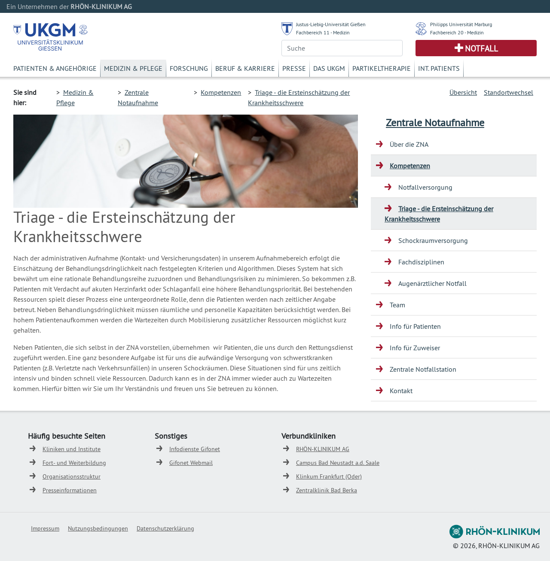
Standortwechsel (508, 92)
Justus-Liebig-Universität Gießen (331, 24)
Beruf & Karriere (245, 68)
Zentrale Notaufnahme (435, 122)
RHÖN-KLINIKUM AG (322, 449)
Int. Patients (439, 68)
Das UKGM (329, 68)
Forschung (189, 68)
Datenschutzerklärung (165, 528)
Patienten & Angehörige (55, 68)
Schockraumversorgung (433, 240)
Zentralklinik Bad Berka (326, 490)
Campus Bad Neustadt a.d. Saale (337, 463)
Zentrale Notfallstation (423, 369)
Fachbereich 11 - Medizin (323, 32)
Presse (294, 68)
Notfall (481, 48)
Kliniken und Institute (72, 449)
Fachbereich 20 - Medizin (457, 32)
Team (397, 304)
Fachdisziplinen (421, 262)
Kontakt (401, 390)
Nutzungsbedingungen (98, 528)
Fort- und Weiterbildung (74, 463)
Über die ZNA (409, 144)
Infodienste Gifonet (194, 449)
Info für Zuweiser (415, 347)
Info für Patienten (415, 326)
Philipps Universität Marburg (461, 24)
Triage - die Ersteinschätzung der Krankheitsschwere (439, 213)
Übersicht (463, 92)
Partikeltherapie (381, 68)
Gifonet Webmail (191, 463)
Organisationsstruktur (72, 476)
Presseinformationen (70, 490)
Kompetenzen (221, 92)
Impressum (45, 528)
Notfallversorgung (425, 187)
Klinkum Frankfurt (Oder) (329, 476)
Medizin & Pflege (133, 68)
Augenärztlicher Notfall (432, 283)
